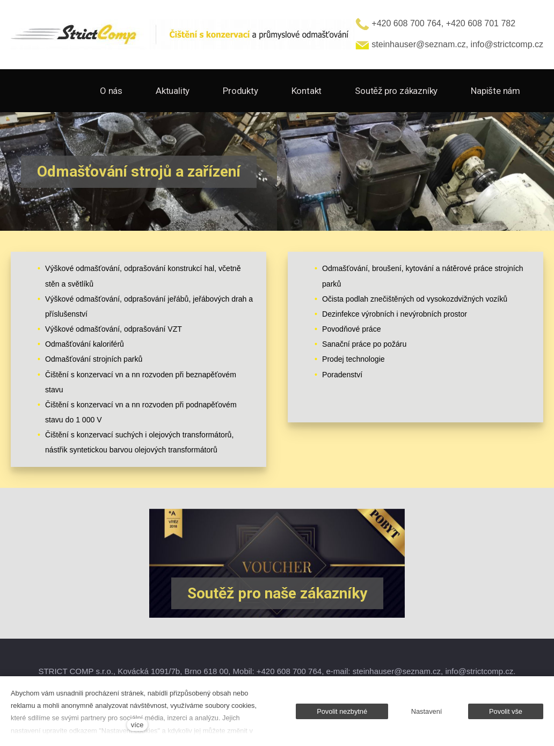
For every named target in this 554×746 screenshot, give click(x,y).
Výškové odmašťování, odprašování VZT (113, 329)
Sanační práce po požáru (364, 344)
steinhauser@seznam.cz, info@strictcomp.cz (449, 44)
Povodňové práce (351, 329)
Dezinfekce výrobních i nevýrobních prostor (394, 314)
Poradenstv (341, 374)
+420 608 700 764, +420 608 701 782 (435, 23)
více (137, 725)
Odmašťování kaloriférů (84, 344)
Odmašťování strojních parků (93, 359)
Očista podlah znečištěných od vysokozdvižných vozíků (414, 299)
